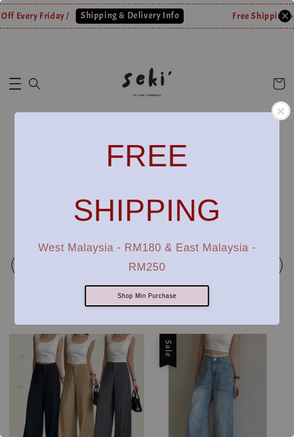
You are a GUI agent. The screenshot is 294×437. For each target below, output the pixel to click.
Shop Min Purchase (147, 296)
